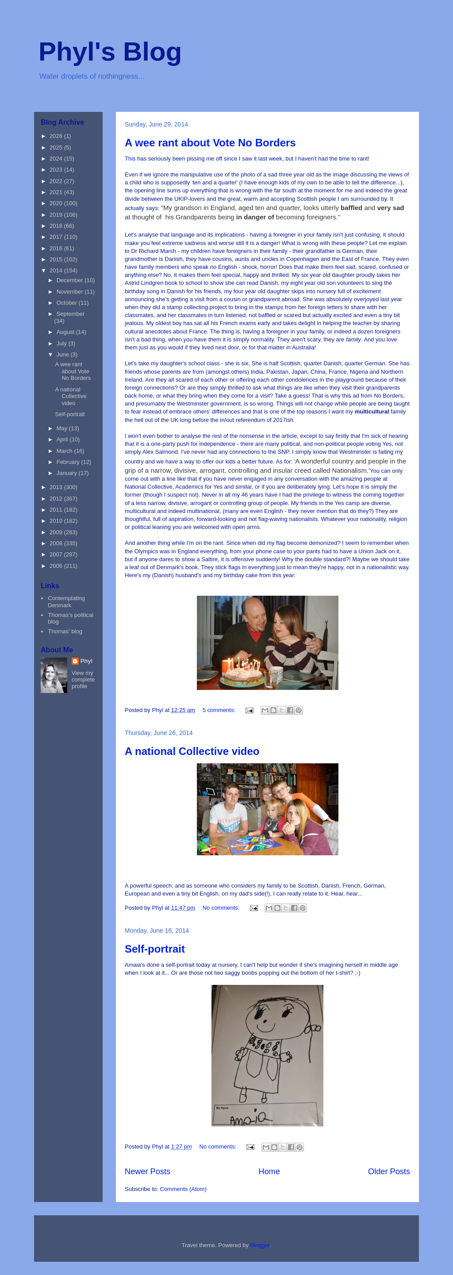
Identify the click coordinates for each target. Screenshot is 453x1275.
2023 (57, 169)
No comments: (222, 907)
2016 (57, 248)
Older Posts (389, 1171)
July (63, 343)
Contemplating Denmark (66, 602)
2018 (57, 225)
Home (269, 1171)
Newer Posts (147, 1171)
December (71, 280)
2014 (57, 270)
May (63, 428)
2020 (57, 203)
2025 (57, 147)
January (68, 473)
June (64, 354)
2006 (57, 566)
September (71, 313)
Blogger (260, 1245)
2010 (57, 520)
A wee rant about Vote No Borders (210, 143)
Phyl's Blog (110, 51)
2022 (57, 181)
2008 (57, 543)
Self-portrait (155, 949)
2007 (57, 554)
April (63, 439)
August (66, 332)
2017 (57, 237)
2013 (57, 487)
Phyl (86, 661)
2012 (57, 498)
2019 (57, 214)
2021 (57, 192)
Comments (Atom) (183, 1189)
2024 (57, 158)
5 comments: (220, 710)
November (71, 291)
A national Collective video (192, 751)
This (131, 158)
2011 (57, 509)
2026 (57, 136)
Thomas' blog (65, 631)
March (65, 451)
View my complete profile (83, 679)
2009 (57, 532)
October (68, 302)
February (69, 462)
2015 (57, 259)
